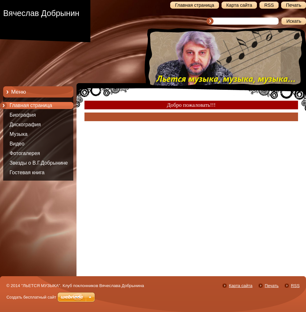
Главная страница (31, 105)
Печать (272, 285)
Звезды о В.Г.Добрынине (39, 163)
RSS (295, 285)
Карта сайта (240, 285)
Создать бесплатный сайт (31, 297)
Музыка (18, 134)
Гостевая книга (27, 172)
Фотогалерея (25, 153)
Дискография (25, 124)
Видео (17, 143)
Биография (23, 115)
